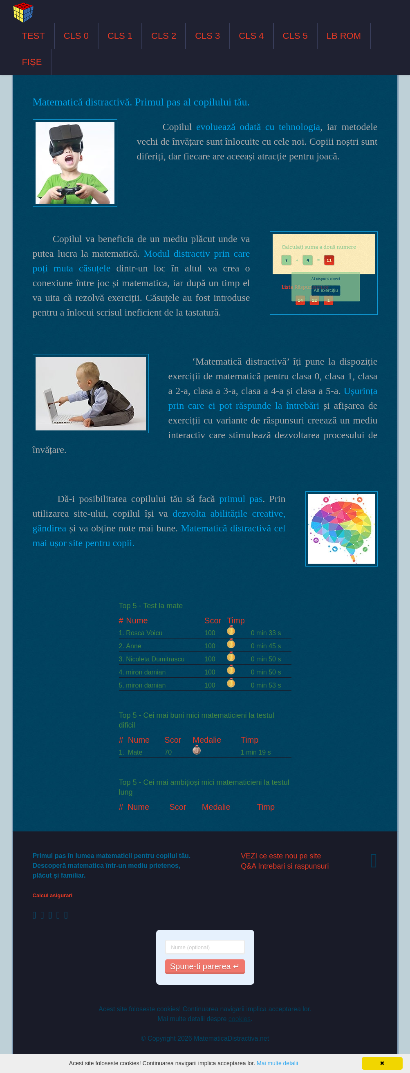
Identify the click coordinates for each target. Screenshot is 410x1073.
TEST (33, 36)
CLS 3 (207, 36)
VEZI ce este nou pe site (281, 856)
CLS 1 (120, 36)
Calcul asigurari (53, 895)
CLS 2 (163, 36)
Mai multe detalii (277, 1063)
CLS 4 (251, 36)
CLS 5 (295, 36)
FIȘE (32, 62)
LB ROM (344, 36)
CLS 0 (76, 36)
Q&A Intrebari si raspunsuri (285, 866)
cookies (240, 1018)
